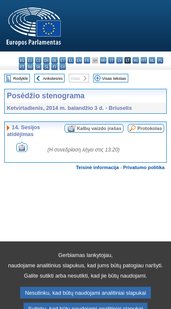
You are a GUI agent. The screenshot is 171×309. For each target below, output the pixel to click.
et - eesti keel (62, 60)
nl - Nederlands (152, 60)
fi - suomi (54, 67)
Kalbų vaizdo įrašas (99, 128)
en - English (79, 60)
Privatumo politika (144, 167)
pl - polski (160, 60)
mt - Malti (144, 60)
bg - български (22, 60)
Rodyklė (20, 78)
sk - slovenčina (38, 67)
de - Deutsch (54, 60)
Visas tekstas (114, 78)
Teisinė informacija (97, 167)
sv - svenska (62, 67)
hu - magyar (136, 60)
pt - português (22, 67)
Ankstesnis (52, 78)
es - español (30, 60)
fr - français (87, 60)
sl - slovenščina (46, 67)
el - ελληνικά (71, 60)
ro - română (30, 67)
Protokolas (149, 128)
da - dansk (46, 60)
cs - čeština (38, 60)
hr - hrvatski (103, 60)
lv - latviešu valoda (119, 60)
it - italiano (111, 60)
